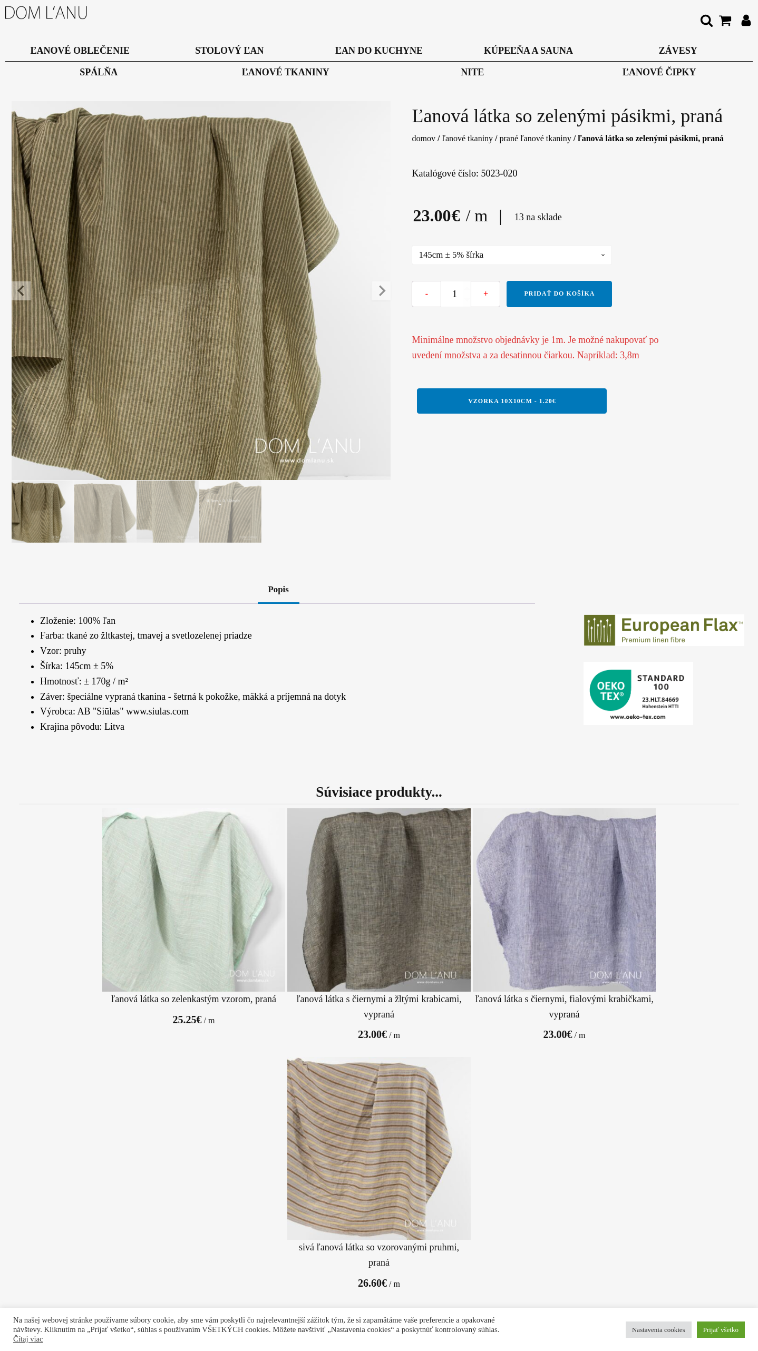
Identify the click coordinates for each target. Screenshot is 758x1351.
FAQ (462, 1214)
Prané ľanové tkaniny (535, 138)
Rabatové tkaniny (379, 1120)
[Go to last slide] (21, 290)
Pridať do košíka (559, 294)
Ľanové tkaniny (285, 72)
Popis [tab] (278, 591)
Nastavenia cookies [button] (658, 1330)
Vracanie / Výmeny (349, 1252)
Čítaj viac (28, 1339)
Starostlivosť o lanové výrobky (460, 1245)
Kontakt (189, 1237)
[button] (43, 512)
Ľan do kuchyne (379, 50)
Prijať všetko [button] (720, 1330)
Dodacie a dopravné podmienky (326, 1222)
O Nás (190, 1214)
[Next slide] (381, 290)
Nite (472, 72)
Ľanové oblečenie (80, 50)
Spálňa (99, 72)
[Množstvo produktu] (456, 295)
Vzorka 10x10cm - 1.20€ (512, 401)
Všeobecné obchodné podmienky (189, 1260)
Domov (423, 138)
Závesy (678, 50)
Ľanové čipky (659, 72)
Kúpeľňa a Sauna (528, 50)
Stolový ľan (229, 50)
